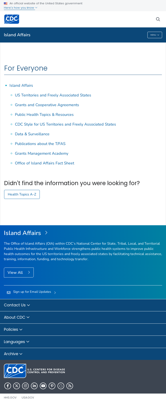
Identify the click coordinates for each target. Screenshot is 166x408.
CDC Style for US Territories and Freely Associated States (65, 124)
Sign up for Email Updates (32, 292)
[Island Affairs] (83, 233)
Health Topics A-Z (22, 194)
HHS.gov (10, 397)
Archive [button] (13, 354)
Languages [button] (17, 342)
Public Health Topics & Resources (44, 114)
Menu (154, 35)
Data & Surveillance (32, 134)
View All (16, 272)
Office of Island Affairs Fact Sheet (44, 163)
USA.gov (28, 397)
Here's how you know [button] (20, 8)
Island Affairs (17, 35)
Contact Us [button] (17, 305)
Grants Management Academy (41, 153)
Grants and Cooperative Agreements (47, 104)
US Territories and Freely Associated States (53, 95)
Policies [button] (13, 330)
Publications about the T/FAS (40, 143)
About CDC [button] (17, 318)
